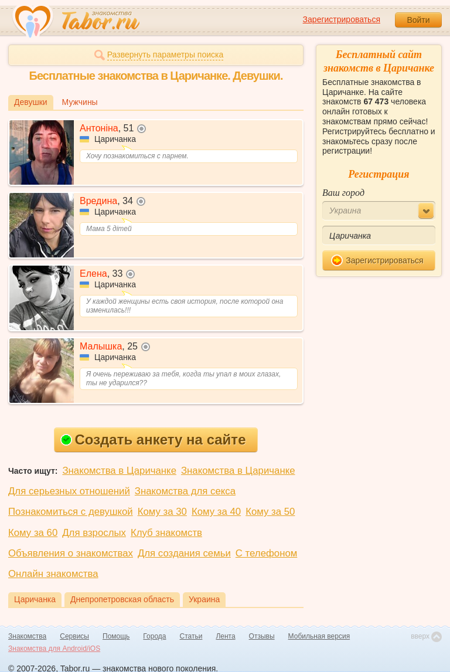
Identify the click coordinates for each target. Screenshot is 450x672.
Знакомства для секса (185, 491)
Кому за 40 (216, 511)
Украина (204, 599)
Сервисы (74, 636)
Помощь (116, 636)
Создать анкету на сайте (153, 439)
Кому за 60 (32, 532)
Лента (225, 636)
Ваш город (343, 193)
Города (154, 636)
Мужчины (80, 102)
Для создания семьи (184, 553)
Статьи (191, 636)
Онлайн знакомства (53, 573)
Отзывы (262, 636)
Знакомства (27, 636)
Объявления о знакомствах (70, 553)
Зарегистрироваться (341, 19)
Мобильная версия (319, 636)
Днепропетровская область (122, 599)
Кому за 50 (270, 511)
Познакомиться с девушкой (70, 511)
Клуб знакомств (166, 532)
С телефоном (266, 553)
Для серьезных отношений (69, 491)
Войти (418, 20)
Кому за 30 (162, 511)
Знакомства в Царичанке (119, 470)
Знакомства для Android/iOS (54, 648)
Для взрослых (94, 532)
